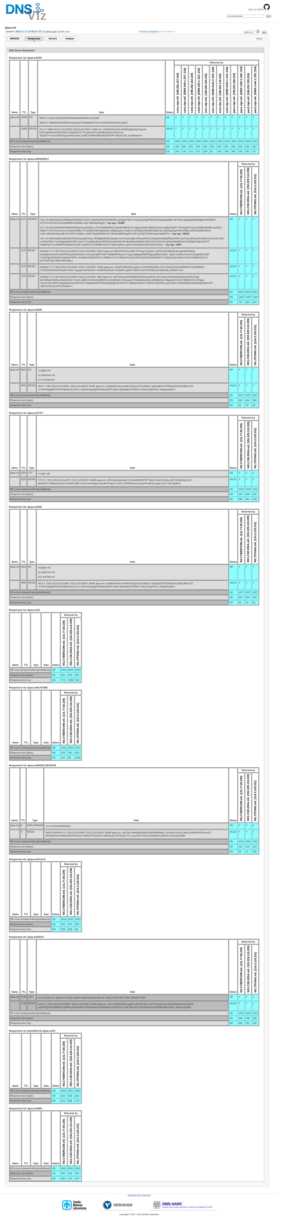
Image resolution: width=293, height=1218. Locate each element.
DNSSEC (15, 38)
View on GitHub (259, 9)
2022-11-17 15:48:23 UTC (28, 31)
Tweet (259, 38)
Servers (53, 38)
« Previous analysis (148, 31)
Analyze (69, 38)
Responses (34, 38)
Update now (63, 31)
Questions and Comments (139, 1195)
